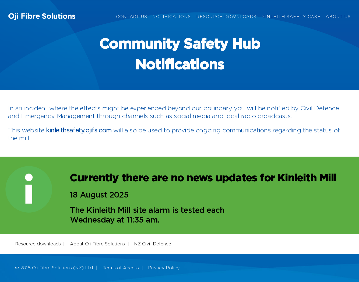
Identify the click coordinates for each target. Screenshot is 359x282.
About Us (338, 17)
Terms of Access (121, 268)
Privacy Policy (164, 268)
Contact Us (131, 17)
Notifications (171, 17)
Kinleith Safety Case (291, 17)
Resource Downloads (226, 17)
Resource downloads (38, 244)
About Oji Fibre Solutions (97, 244)
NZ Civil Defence (152, 244)
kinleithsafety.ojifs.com (79, 130)
